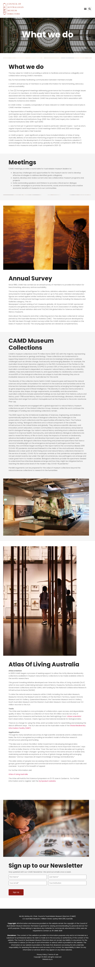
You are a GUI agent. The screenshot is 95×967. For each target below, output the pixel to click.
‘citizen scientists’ (74, 716)
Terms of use (53, 954)
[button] (85, 9)
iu (52, 959)
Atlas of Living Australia (18, 774)
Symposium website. (47, 781)
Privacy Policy (42, 954)
